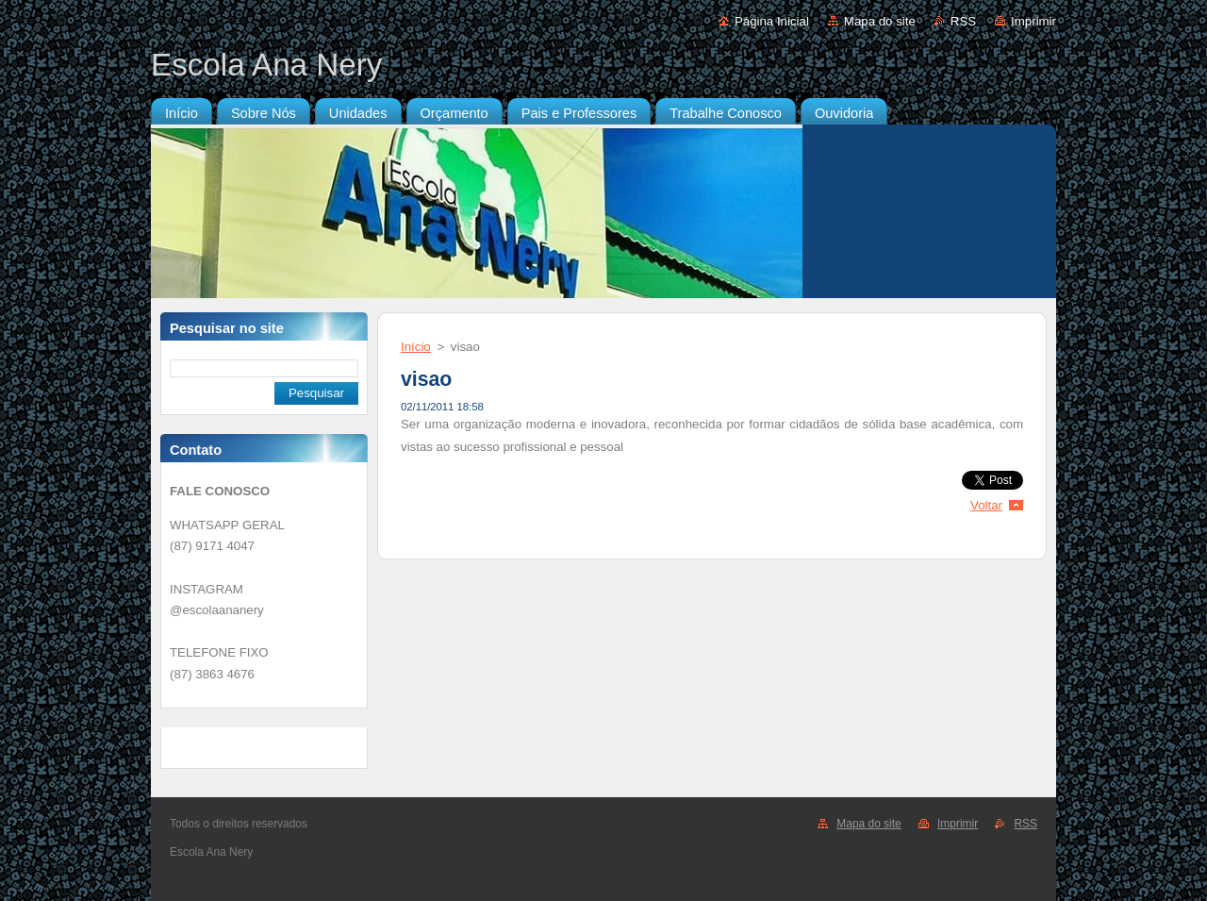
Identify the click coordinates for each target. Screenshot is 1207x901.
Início (416, 347)
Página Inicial (772, 21)
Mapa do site (880, 21)
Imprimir (1033, 21)
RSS (963, 21)
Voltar (986, 505)
